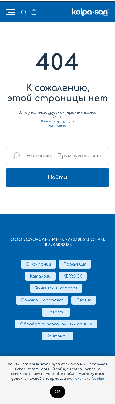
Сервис (83, 300)
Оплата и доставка (42, 300)
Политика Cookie (88, 378)
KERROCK (72, 276)
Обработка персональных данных (56, 324)
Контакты (57, 125)
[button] (24, 12)
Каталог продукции (57, 121)
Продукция (75, 264)
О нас (57, 116)
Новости (56, 312)
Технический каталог (56, 288)
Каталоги (40, 276)
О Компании (38, 264)
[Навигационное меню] (10, 12)
